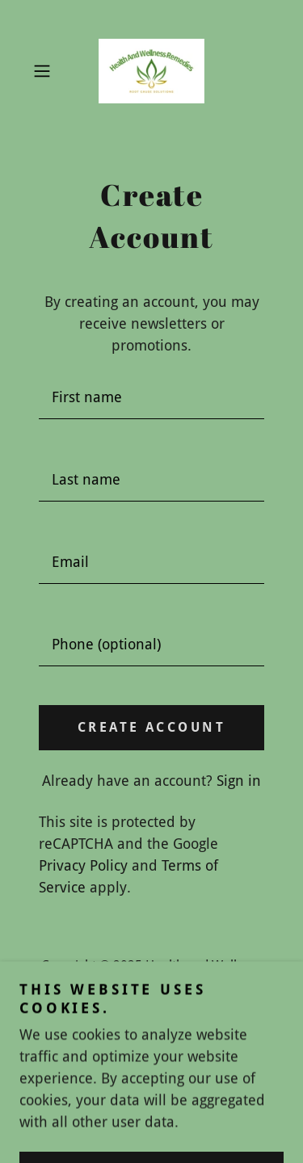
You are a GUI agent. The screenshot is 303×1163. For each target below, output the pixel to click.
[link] (151, 71)
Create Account (151, 727)
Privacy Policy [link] (83, 865)
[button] (45, 71)
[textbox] (151, 397)
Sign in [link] (239, 780)
